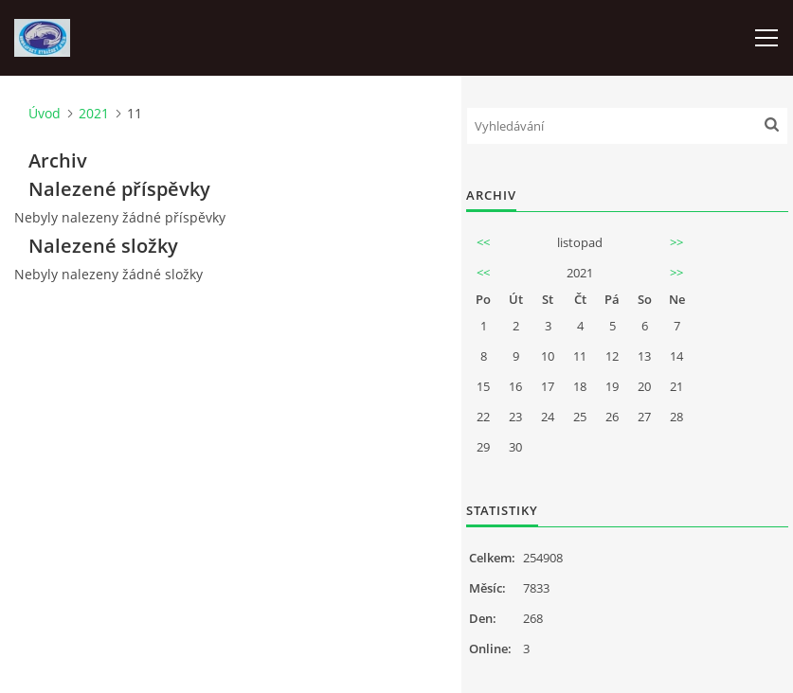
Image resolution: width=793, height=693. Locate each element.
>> (676, 242)
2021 (94, 113)
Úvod (44, 113)
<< (483, 242)
